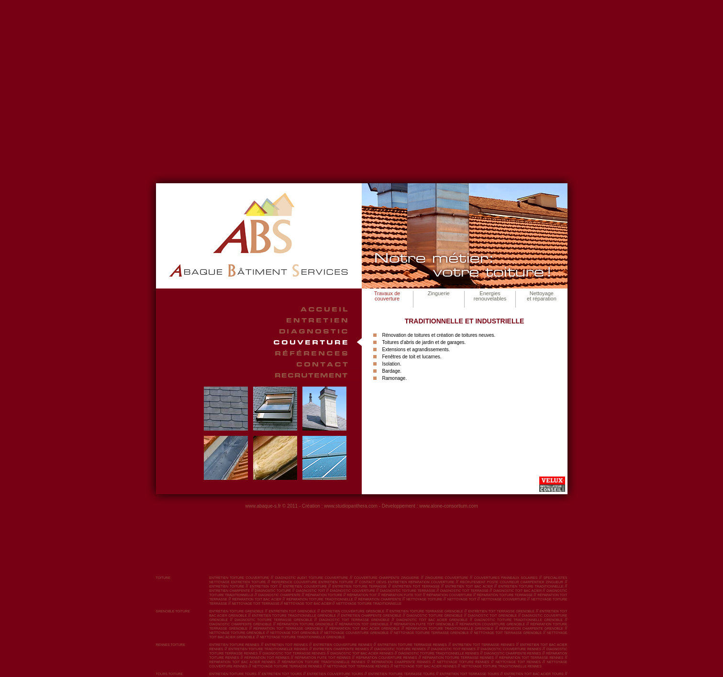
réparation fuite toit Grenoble (424, 624)
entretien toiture (227, 586)
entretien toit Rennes (286, 644)
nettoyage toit (462, 599)
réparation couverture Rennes (386, 657)
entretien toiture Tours (232, 674)
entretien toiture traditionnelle (532, 586)
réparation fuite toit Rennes (323, 657)
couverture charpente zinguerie (386, 577)
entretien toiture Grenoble (236, 611)
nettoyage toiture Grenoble (237, 632)
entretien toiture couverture (239, 577)
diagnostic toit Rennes (453, 649)
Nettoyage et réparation (541, 295)
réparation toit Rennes (267, 657)
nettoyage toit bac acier (308, 603)
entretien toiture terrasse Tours (401, 674)
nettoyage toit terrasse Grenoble (508, 632)
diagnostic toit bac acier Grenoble (431, 620)
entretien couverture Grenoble (352, 611)
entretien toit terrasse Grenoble (501, 611)
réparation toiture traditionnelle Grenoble (449, 628)
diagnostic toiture (273, 590)
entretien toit (264, 586)
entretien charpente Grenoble (371, 615)
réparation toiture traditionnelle (321, 599)
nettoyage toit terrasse (256, 603)
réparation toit (362, 595)
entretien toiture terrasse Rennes (412, 644)
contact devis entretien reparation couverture (407, 582)
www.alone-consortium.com (448, 506)
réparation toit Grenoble (364, 624)
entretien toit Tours (282, 674)
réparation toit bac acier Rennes (242, 662)
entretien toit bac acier (469, 586)
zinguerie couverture (446, 577)
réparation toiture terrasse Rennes (458, 657)
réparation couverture (449, 595)
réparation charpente (380, 599)
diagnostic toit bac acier (518, 590)
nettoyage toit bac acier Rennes (425, 666)
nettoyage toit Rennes (518, 662)
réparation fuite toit (402, 595)
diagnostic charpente (280, 595)
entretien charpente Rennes (341, 649)
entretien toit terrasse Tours (469, 674)
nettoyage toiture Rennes (463, 662)
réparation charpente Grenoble (531, 628)
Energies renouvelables (490, 295)
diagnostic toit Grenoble (492, 615)
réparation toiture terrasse (505, 595)
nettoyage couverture (504, 599)
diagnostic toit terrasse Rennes (294, 653)
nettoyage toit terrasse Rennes (358, 666)
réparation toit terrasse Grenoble (288, 628)
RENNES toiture (171, 644)
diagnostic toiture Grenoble (435, 615)
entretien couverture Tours (335, 674)
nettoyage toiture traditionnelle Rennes (501, 666)
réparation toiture (324, 595)
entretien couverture (306, 586)
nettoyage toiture (425, 599)
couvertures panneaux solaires (506, 577)
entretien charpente (230, 590)
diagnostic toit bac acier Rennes (362, 653)
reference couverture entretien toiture (313, 582)
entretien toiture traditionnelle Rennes (268, 649)
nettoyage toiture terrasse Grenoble (431, 632)
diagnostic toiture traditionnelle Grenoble (518, 620)
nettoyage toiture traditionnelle (368, 603)
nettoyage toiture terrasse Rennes (287, 666)
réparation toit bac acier (257, 599)
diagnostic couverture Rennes (511, 649)
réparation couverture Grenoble (492, 624)
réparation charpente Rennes (401, 662)
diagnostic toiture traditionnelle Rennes (438, 653)
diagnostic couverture (353, 590)
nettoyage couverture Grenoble (356, 632)
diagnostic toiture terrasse (408, 590)
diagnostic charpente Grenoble (240, 624)
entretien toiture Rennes (234, 644)
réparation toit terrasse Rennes (531, 657)
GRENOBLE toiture (173, 611)
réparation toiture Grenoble (305, 624)
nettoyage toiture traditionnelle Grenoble (302, 637)
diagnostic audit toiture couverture (311, 577)
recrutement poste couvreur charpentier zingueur (511, 582)
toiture (163, 577)
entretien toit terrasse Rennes (483, 644)
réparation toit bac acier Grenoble (364, 628)
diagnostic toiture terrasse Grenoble (273, 620)
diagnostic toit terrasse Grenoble (354, 620)
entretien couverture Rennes (342, 644)
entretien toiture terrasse (361, 586)
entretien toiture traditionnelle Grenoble (294, 615)
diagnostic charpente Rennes (512, 653)
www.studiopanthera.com (351, 506)
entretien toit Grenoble (292, 611)
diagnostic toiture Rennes (400, 649)
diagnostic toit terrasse (464, 590)
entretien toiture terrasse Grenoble (426, 611)
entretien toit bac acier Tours (534, 674)
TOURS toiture (169, 674)
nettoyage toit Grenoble (294, 632)
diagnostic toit (311, 590)
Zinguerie (439, 293)
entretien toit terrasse (416, 586)
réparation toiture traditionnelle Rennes (323, 662)
